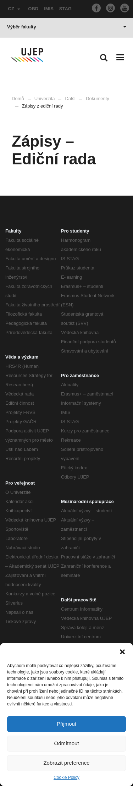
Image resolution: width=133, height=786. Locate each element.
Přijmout (66, 724)
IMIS (49, 8)
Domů (18, 98)
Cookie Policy (66, 777)
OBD (33, 8)
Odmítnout (66, 743)
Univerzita (44, 98)
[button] (122, 651)
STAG (65, 8)
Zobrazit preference (66, 763)
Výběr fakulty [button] (66, 26)
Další (70, 98)
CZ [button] (14, 8)
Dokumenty (97, 98)
